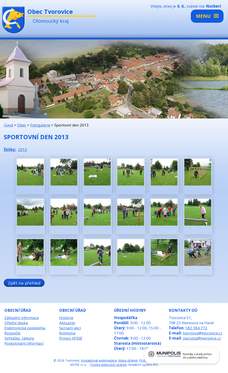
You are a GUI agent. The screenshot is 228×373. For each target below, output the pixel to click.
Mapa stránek (128, 360)
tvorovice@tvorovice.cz (202, 333)
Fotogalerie (40, 125)
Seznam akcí (70, 327)
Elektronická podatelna (24, 327)
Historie (66, 317)
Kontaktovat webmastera (99, 360)
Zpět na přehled (24, 283)
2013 (22, 149)
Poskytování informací (24, 343)
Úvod (8, 125)
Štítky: (10, 149)
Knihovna (67, 333)
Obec (21, 125)
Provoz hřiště (70, 338)
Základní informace (21, 317)
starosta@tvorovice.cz (202, 338)
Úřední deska (16, 322)
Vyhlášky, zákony (19, 338)
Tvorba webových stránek (108, 365)
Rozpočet (12, 333)
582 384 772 (196, 327)
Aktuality (67, 322)
